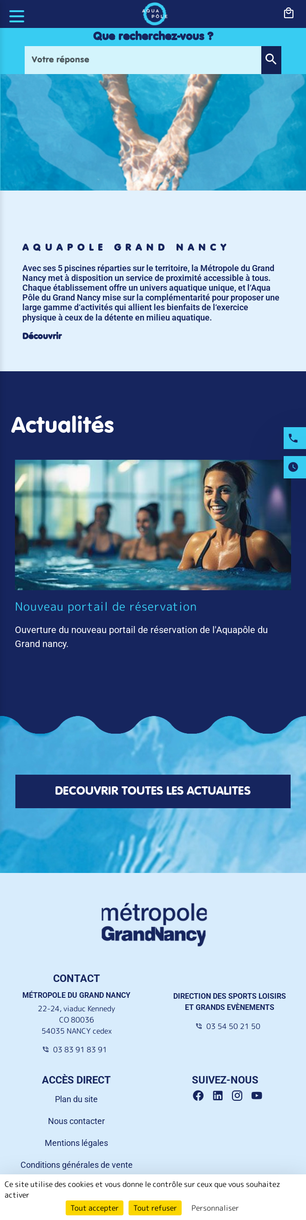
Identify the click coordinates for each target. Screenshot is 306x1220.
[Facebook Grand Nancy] (201, 1070)
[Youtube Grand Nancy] (259, 1070)
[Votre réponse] (143, 60)
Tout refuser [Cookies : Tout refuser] (155, 1208)
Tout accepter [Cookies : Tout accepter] (94, 1208)
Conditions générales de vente (76, 1140)
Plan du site (76, 1074)
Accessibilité (76, 1161)
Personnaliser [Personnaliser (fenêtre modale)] (215, 1208)
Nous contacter (76, 1096)
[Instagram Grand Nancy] (241, 1070)
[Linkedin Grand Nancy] (221, 1070)
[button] (271, 60)
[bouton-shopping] (288, 13)
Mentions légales (76, 1118)
